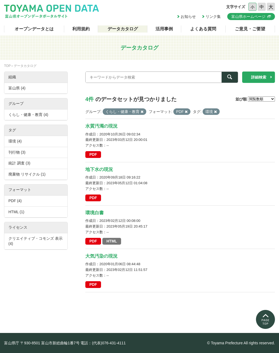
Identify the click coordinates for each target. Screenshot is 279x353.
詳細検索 (258, 77)
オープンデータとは (34, 29)
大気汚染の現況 (101, 256)
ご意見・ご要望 (250, 29)
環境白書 (94, 212)
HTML (111, 241)
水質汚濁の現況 (101, 126)
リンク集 (213, 16)
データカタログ (123, 29)
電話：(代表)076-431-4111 (103, 343)
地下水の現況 (99, 169)
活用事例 (164, 29)
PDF (93, 154)
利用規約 (81, 29)
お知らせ (188, 16)
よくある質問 (203, 29)
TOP (7, 65)
